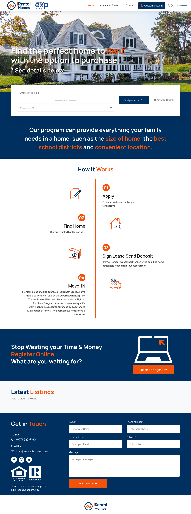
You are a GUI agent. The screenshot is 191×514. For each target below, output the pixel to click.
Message (74, 452)
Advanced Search (164, 99)
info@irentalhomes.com (29, 451)
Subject (131, 437)
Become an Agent (153, 370)
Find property (133, 100)
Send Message (88, 483)
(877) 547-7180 (179, 5)
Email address (77, 437)
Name (72, 421)
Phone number (135, 421)
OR (65, 100)
